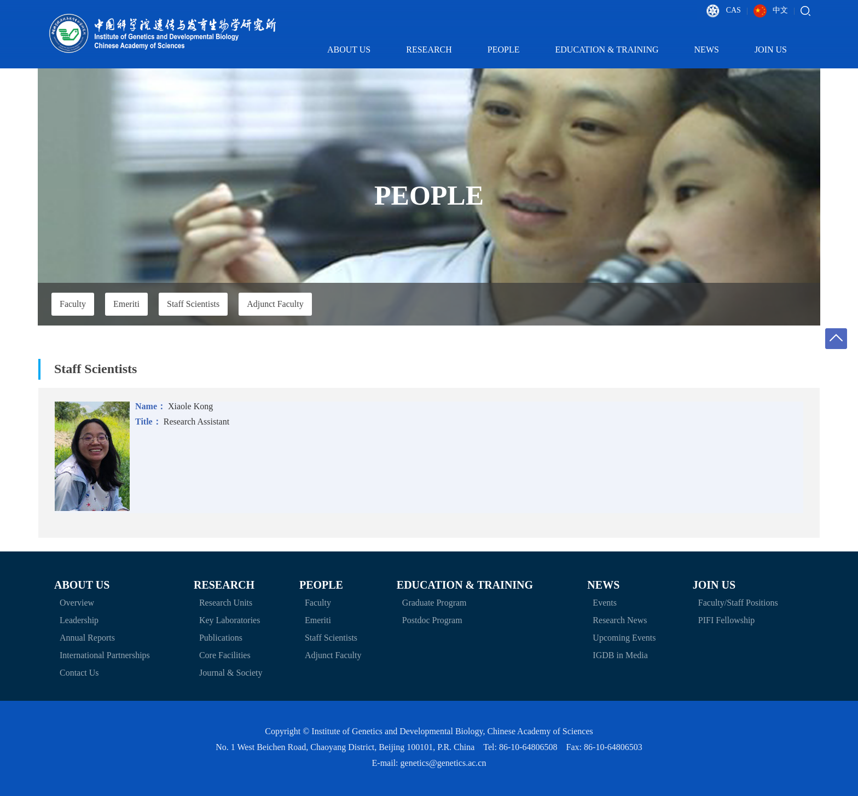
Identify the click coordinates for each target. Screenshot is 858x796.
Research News (620, 620)
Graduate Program (434, 602)
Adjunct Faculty (275, 304)
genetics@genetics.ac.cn (443, 763)
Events (605, 602)
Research (436, 49)
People (511, 49)
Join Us (778, 49)
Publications (220, 637)
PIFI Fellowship (726, 620)
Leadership (79, 620)
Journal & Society (231, 672)
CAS (723, 11)
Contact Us (79, 672)
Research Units (225, 602)
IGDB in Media (620, 655)
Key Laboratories (229, 620)
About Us (355, 49)
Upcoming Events (624, 637)
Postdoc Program (432, 620)
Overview (77, 602)
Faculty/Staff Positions (738, 602)
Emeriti (126, 304)
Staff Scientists (193, 304)
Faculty (73, 304)
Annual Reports (87, 637)
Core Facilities (225, 655)
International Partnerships (105, 655)
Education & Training (614, 49)
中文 (771, 11)
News (713, 49)
